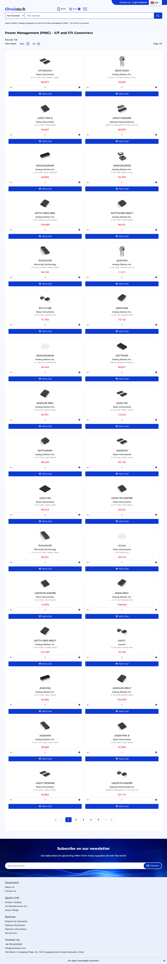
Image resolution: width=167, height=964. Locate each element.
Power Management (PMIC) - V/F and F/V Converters (67, 23)
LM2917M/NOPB (45, 783)
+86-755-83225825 (13, 944)
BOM (61, 9)
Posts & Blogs (12, 910)
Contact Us (125, 2)
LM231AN (45, 498)
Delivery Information (15, 925)
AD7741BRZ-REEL (45, 213)
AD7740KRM (45, 450)
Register (143, 2)
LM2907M (122, 450)
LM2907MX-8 (121, 735)
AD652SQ (45, 688)
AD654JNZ (122, 308)
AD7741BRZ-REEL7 (45, 640)
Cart (74, 8)
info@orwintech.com (15, 948)
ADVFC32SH (122, 70)
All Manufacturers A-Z (16, 906)
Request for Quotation (16, 921)
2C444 (122, 545)
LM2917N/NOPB (122, 118)
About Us (9, 887)
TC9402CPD (45, 260)
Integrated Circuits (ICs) (35, 23)
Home (7, 23)
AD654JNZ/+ (122, 593)
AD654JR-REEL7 (122, 688)
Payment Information (15, 929)
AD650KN (45, 735)
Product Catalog (17, 23)
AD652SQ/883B (45, 165)
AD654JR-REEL (45, 403)
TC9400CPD (45, 545)
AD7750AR (122, 355)
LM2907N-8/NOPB (122, 783)
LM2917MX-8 (45, 118)
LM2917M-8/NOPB (121, 498)
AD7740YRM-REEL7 (122, 213)
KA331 (122, 640)
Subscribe (152, 866)
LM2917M (122, 403)
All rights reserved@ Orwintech (83, 961)
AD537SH (122, 260)
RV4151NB (45, 308)
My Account (11, 933)
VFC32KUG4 (45, 70)
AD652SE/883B (122, 165)
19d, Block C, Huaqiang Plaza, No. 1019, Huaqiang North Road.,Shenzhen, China (44, 952)
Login (135, 2)
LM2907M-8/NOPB (45, 593)
